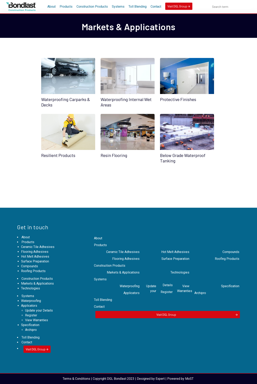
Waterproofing (31, 301)
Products (66, 6)
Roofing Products (33, 271)
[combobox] (231, 6)
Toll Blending (137, 6)
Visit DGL (178, 6)
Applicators (29, 306)
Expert (160, 379)
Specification (30, 325)
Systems (118, 6)
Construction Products (92, 6)
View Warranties (36, 320)
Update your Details (39, 310)
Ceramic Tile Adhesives (37, 247)
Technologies (30, 288)
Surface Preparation (35, 261)
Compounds (29, 266)
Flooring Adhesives (34, 252)
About (51, 6)
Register (31, 315)
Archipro (31, 330)
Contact (156, 6)
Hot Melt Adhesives (35, 256)
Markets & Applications (37, 283)
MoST (189, 379)
